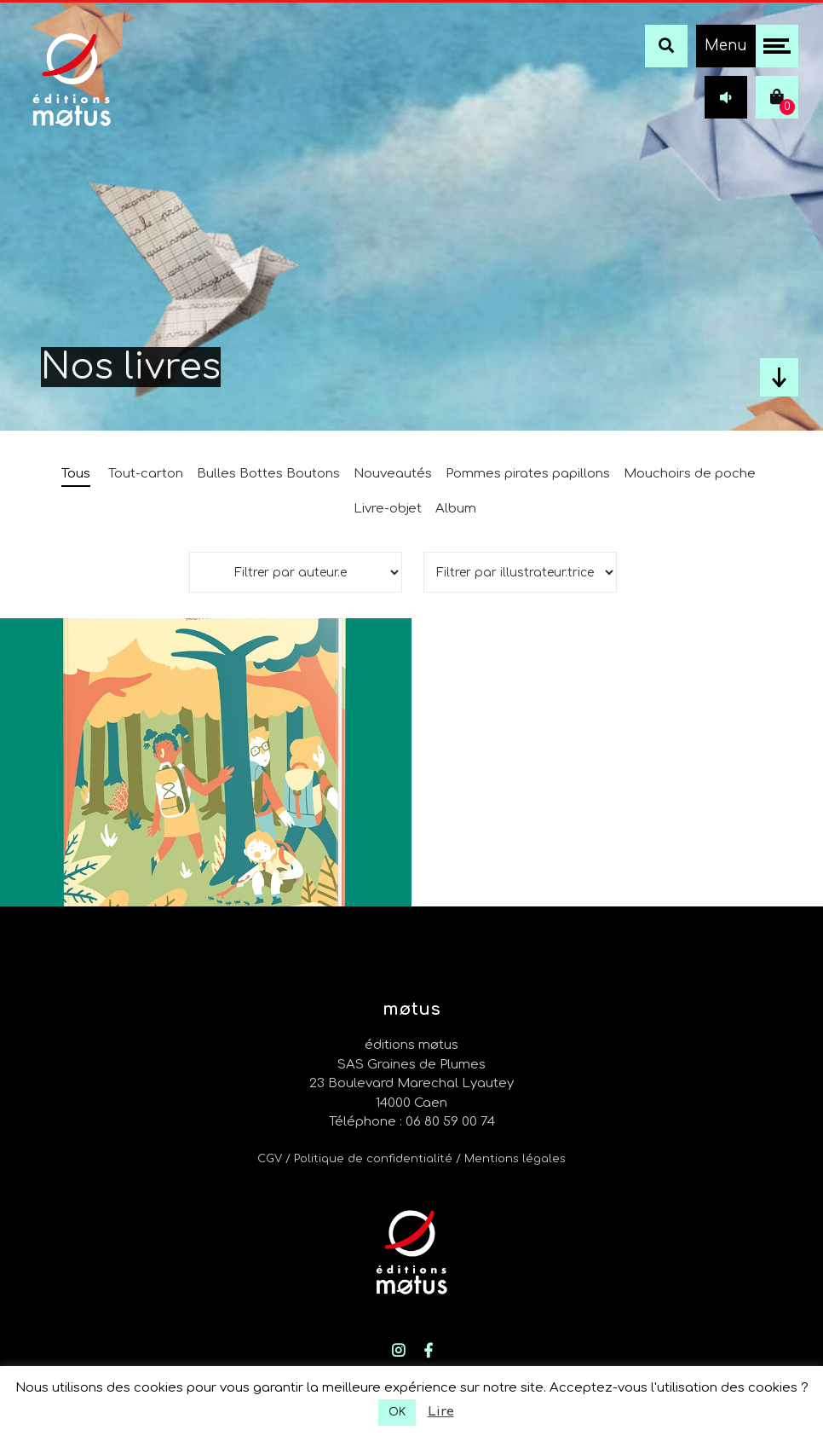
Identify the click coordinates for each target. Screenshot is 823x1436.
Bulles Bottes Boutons (268, 473)
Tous (75, 473)
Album (455, 508)
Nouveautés (393, 473)
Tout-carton (145, 473)
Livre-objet (388, 508)
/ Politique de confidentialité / (374, 1159)
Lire (441, 1411)
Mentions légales (515, 1159)
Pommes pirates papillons (528, 473)
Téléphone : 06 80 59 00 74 (412, 1122)
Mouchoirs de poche (690, 473)
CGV (269, 1159)
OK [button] (397, 1412)
